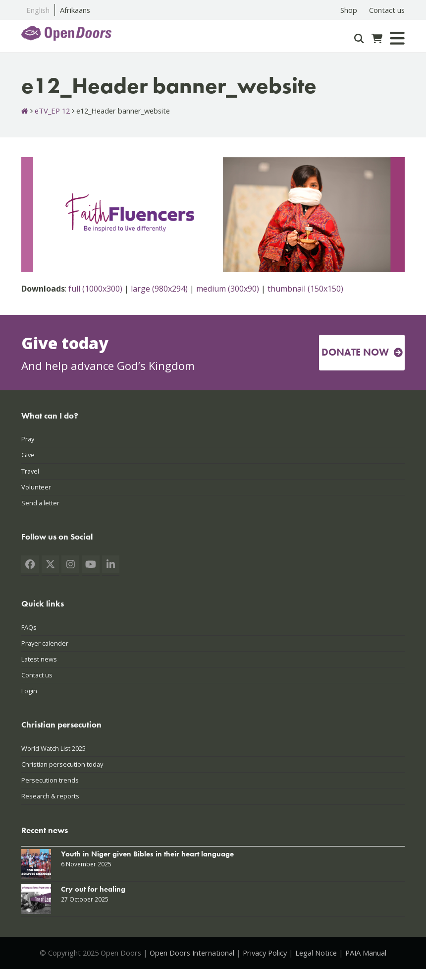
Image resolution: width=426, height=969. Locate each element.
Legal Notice (316, 953)
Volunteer (36, 487)
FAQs (29, 627)
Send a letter (40, 502)
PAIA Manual (365, 953)
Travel (30, 471)
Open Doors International (192, 953)
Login (29, 690)
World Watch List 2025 (53, 748)
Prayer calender (44, 643)
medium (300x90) (227, 288)
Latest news (39, 659)
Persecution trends (50, 780)
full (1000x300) (95, 288)
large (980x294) (159, 288)
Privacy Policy (265, 953)
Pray (27, 438)
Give (28, 454)
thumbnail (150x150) (305, 288)
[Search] (359, 39)
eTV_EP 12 (52, 111)
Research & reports (50, 795)
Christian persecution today (62, 764)
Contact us (37, 674)
